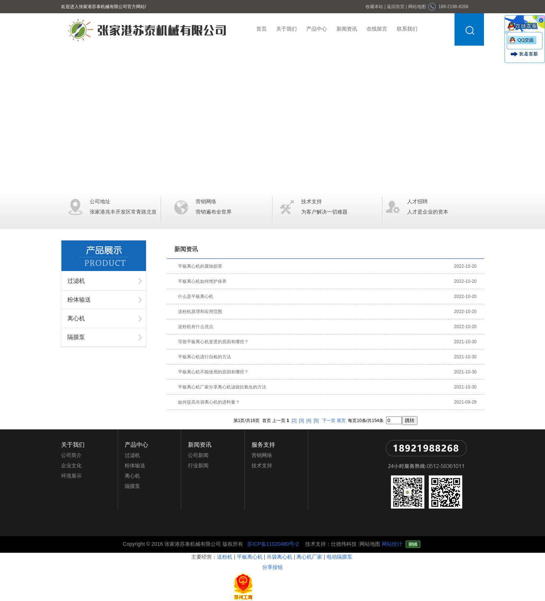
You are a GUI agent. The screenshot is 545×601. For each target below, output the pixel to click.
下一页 (328, 420)
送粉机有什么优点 (195, 326)
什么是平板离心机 (195, 296)
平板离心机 (250, 557)
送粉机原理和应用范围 (200, 311)
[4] (308, 420)
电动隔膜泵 (339, 557)
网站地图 (370, 544)
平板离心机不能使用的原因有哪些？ (213, 372)
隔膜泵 (76, 337)
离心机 (76, 318)
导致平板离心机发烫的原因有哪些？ (213, 341)
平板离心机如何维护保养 (202, 281)
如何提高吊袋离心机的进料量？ (209, 402)
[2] (294, 420)
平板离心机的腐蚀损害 (200, 266)
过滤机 (76, 281)
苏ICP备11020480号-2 (273, 544)
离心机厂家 (309, 557)
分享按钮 (272, 567)
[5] (316, 420)
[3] (301, 420)
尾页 (341, 420)
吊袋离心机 (279, 557)
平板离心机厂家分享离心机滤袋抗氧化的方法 (222, 387)
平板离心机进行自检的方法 (204, 356)
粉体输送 (79, 299)
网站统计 (392, 544)
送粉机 (224, 557)
